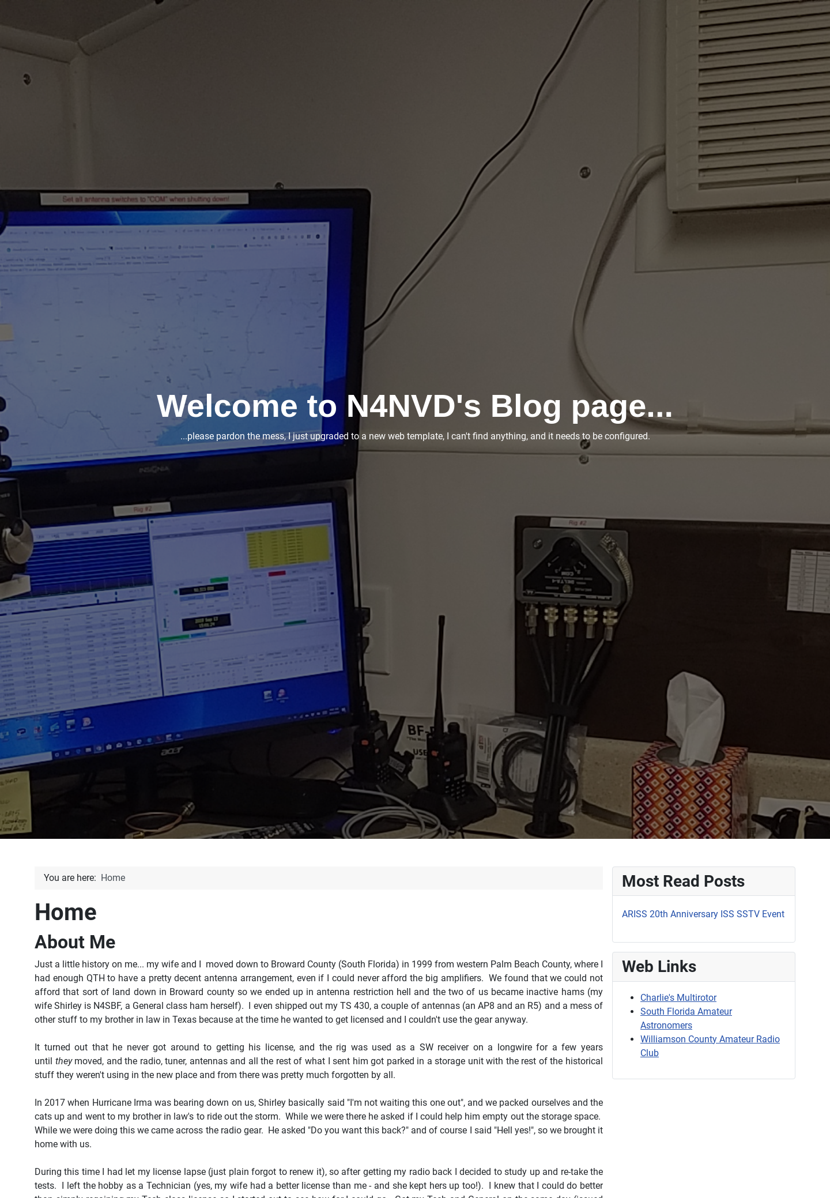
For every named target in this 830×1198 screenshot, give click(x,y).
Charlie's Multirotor (678, 997)
